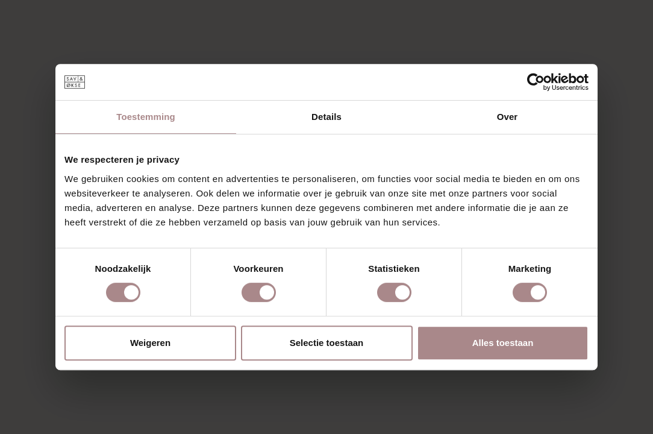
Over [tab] (507, 117)
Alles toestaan (503, 343)
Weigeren (150, 343)
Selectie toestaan (327, 343)
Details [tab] (326, 117)
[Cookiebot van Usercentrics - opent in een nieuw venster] (536, 82)
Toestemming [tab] (145, 117)
